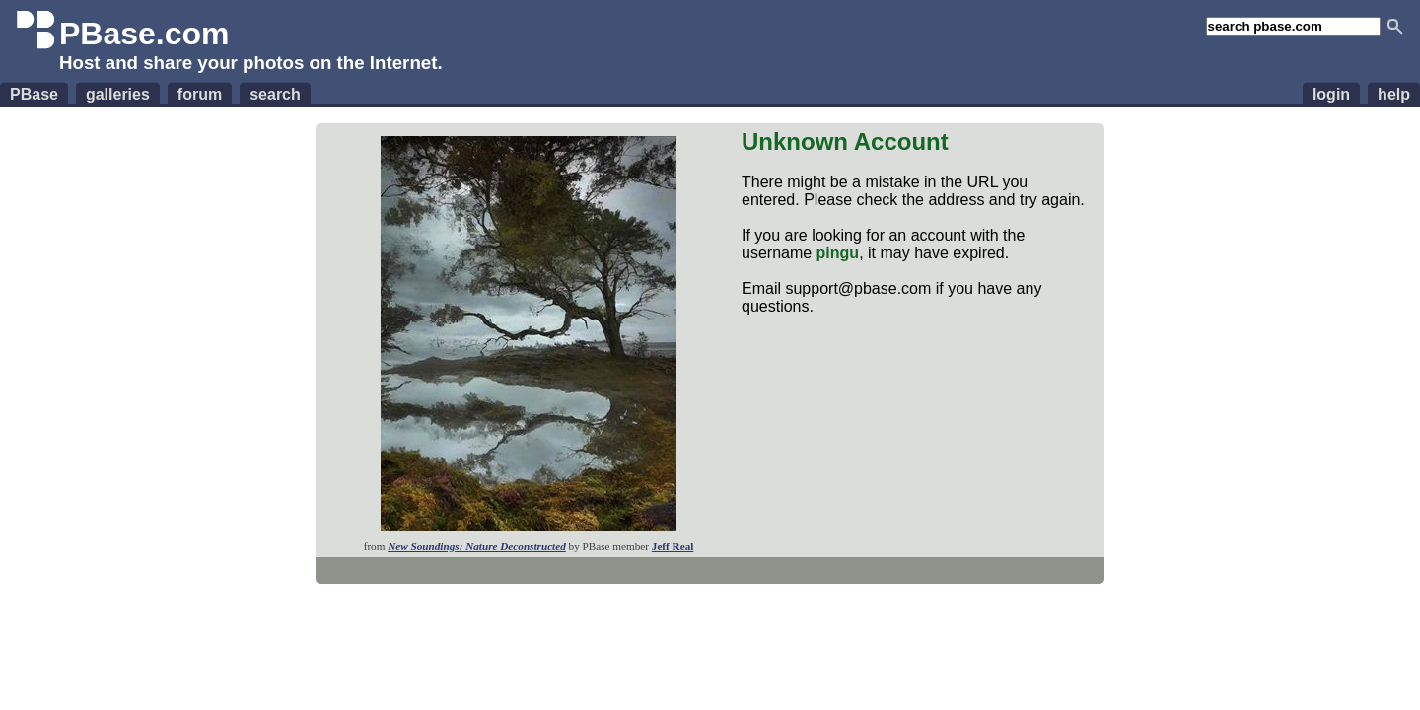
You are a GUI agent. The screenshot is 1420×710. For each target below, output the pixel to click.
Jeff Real (673, 546)
